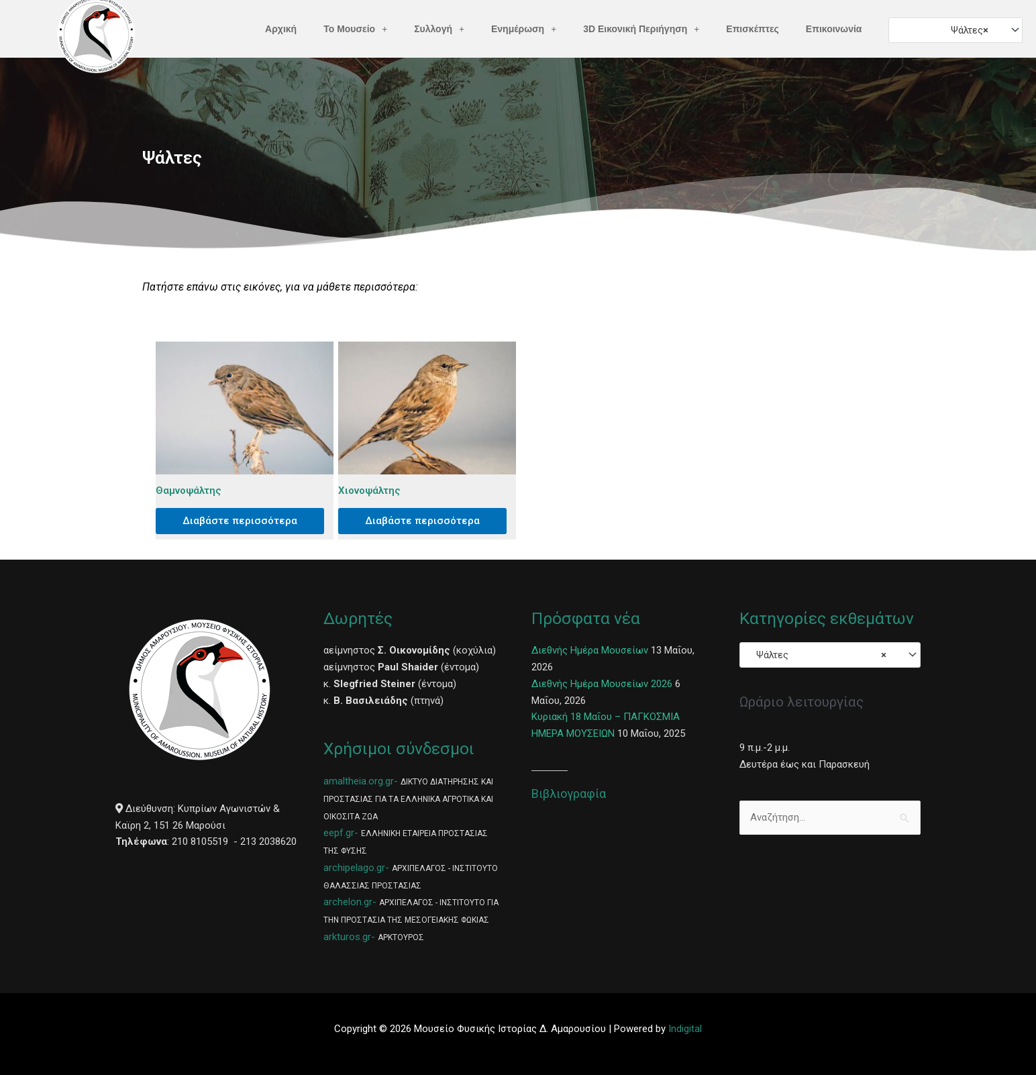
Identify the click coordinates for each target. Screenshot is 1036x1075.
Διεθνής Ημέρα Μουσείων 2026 (601, 684)
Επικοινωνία (834, 28)
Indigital (685, 1029)
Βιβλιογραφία (568, 793)
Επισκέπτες (752, 28)
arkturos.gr (347, 937)
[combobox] (955, 29)
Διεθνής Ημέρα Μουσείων (589, 650)
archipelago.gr (354, 868)
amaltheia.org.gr (358, 781)
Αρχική (281, 28)
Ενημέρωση (523, 28)
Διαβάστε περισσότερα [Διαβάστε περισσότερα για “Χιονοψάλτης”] (422, 521)
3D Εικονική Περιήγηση (641, 28)
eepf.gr (338, 833)
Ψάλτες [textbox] (965, 30)
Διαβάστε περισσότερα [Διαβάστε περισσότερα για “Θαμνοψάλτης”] (240, 521)
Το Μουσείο (355, 28)
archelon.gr (347, 902)
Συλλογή (439, 28)
